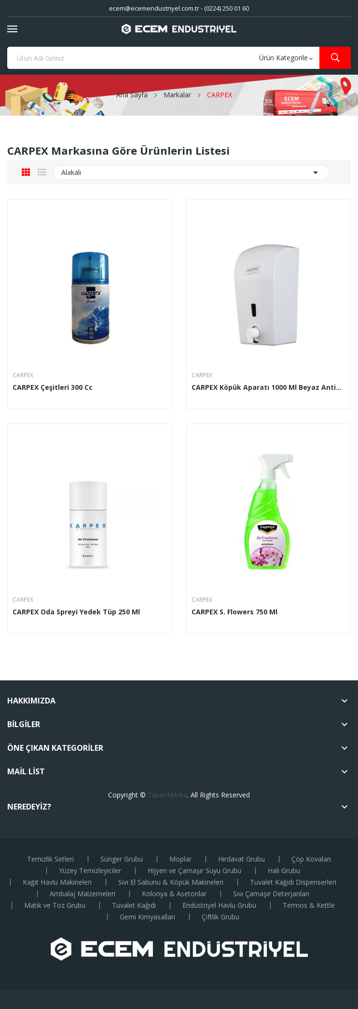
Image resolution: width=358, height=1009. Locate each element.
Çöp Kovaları (311, 859)
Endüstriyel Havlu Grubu (219, 905)
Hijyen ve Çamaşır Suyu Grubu (194, 870)
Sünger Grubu (121, 859)
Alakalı (191, 172)
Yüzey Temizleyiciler (90, 870)
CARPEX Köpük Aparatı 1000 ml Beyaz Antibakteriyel (268, 387)
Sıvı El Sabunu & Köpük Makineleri (170, 882)
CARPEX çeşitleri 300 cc (53, 387)
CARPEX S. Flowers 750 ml (234, 612)
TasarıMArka (167, 794)
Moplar (180, 859)
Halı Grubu (284, 870)
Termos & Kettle (309, 905)
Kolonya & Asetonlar (174, 893)
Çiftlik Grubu (220, 917)
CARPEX (23, 375)
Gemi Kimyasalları (147, 917)
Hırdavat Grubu (241, 859)
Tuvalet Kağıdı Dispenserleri (293, 882)
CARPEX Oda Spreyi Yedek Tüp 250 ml (76, 612)
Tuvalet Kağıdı (134, 905)
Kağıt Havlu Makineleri (57, 882)
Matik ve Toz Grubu (54, 905)
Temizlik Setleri (50, 859)
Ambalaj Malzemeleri (82, 893)
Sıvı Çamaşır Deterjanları (271, 893)
